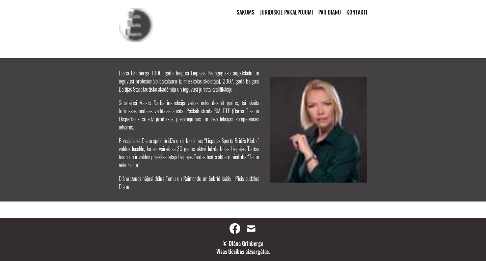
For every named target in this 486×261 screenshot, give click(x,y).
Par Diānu (329, 12)
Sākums (245, 12)
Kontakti (356, 12)
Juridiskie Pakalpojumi (286, 12)
